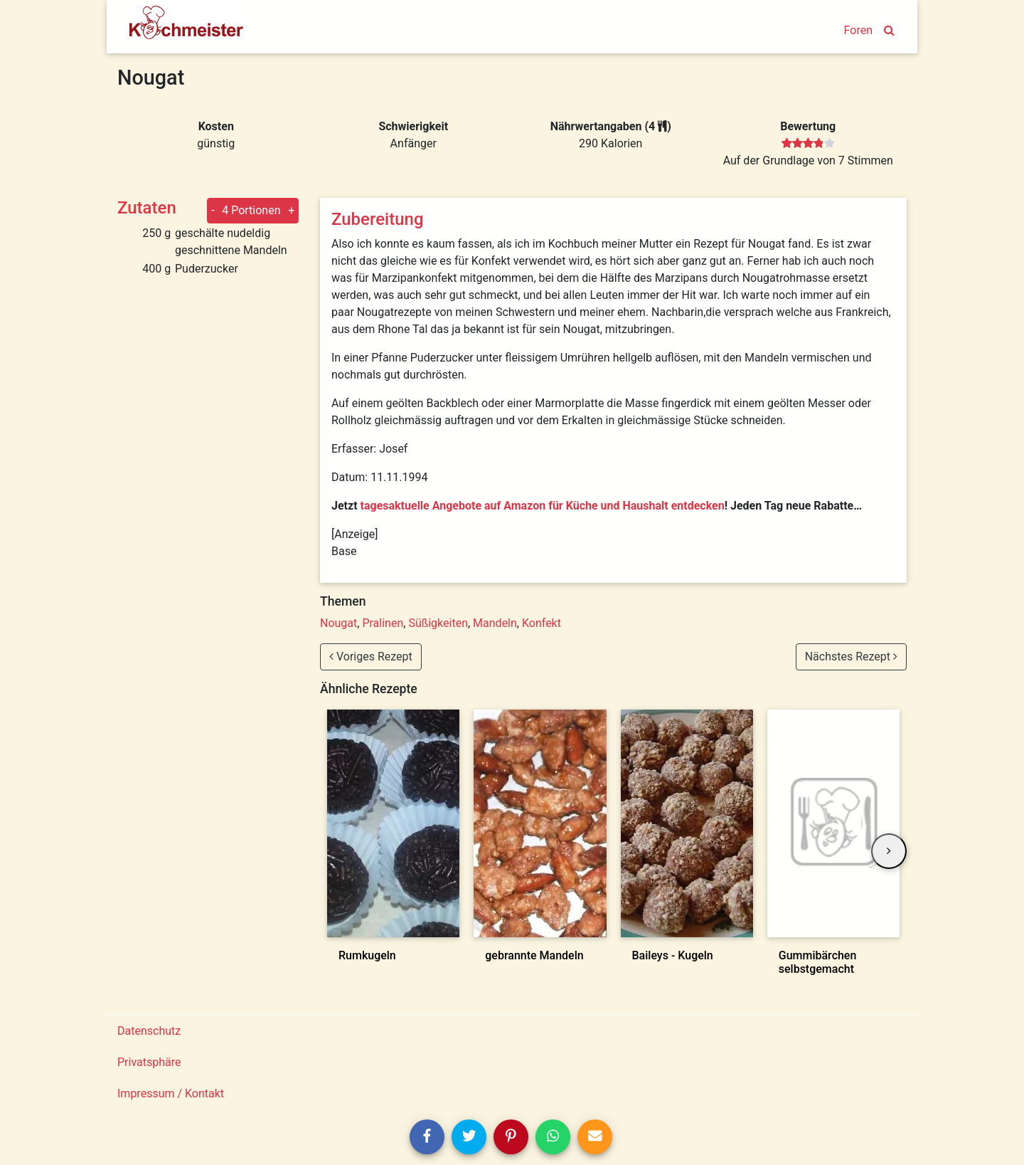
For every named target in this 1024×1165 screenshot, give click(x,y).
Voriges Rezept (370, 656)
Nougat (338, 623)
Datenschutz (149, 1031)
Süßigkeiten (438, 623)
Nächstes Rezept (851, 656)
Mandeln (495, 623)
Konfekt (541, 623)
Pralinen (382, 623)
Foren (858, 30)
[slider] (808, 143)
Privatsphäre (149, 1062)
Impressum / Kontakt (170, 1093)
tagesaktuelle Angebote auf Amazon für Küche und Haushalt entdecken (543, 505)
